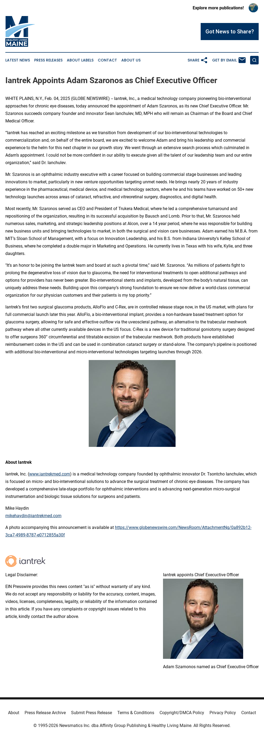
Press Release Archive (45, 712)
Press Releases (48, 60)
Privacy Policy (222, 712)
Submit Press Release (91, 712)
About (13, 712)
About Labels (80, 60)
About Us (131, 60)
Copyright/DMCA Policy (182, 712)
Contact (107, 60)
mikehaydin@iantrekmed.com (33, 515)
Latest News (17, 60)
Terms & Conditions (135, 712)
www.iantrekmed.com (49, 474)
